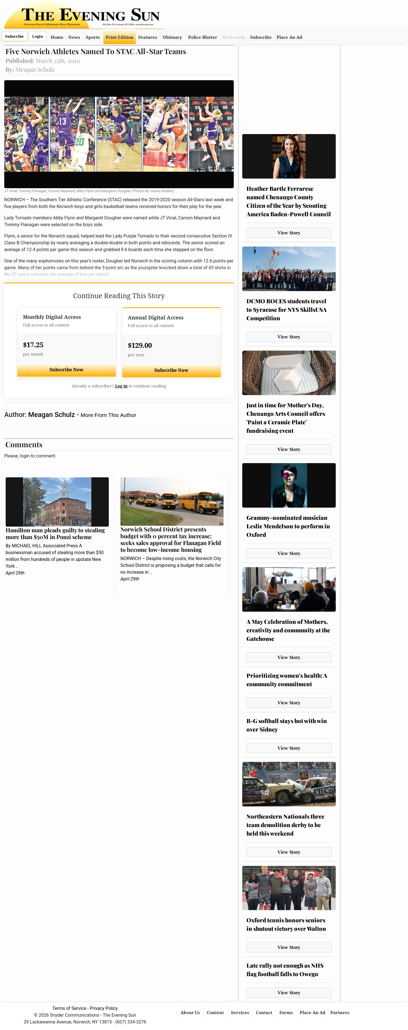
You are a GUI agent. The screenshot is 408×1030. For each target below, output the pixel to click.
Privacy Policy (104, 1008)
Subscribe (14, 36)
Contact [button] (264, 1012)
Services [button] (240, 1012)
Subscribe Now (67, 369)
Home (57, 37)
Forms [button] (286, 1012)
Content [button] (216, 1012)
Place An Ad (289, 37)
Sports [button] (93, 37)
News (74, 37)
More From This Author (108, 415)
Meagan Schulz (52, 415)
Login (37, 36)
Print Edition (119, 37)
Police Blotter (202, 37)
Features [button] (147, 37)
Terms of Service (69, 1008)
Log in (121, 386)
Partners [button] (340, 1012)
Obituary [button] (172, 37)
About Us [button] (190, 1012)
